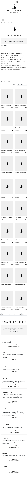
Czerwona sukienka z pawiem (7, 240)
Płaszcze (20, 49)
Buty (15, 71)
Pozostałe (16, 76)
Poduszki (9, 69)
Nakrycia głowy (5, 53)
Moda (13, 47)
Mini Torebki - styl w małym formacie (11, 65)
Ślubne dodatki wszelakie (8, 78)
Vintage (3, 61)
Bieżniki (3, 69)
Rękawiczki (23, 67)
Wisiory (18, 73)
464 (20, 314)
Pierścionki (10, 67)
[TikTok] (17, 2)
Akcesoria (9, 51)
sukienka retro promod (6, 127)
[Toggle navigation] (3, 20)
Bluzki (18, 47)
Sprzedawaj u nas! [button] (6, 14)
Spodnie (3, 51)
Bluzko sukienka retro (20, 150)
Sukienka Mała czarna (6, 195)
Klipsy (22, 59)
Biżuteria (4, 47)
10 (14, 314)
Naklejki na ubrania (7, 71)
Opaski (3, 55)
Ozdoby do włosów (18, 51)
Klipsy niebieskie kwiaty (20, 262)
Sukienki (3, 67)
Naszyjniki (10, 59)
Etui (13, 73)
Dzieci (9, 47)
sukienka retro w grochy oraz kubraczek (7, 105)
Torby (7, 55)
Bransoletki (19, 57)
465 (23, 314)
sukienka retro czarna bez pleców (21, 105)
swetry (23, 76)
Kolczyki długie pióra (6, 284)
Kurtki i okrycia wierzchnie (9, 49)
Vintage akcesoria (20, 61)
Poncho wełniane (6, 73)
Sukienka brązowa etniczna (21, 172)
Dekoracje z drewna (6, 76)
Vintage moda (10, 61)
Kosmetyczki (16, 69)
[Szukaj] (20, 15)
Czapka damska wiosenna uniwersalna (21, 127)
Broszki (3, 59)
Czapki (3, 57)
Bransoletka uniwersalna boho (7, 217)
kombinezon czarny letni (21, 217)
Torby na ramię (15, 55)
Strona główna (4, 22)
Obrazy (17, 67)
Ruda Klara (14, 9)
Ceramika (12, 57)
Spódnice (23, 47)
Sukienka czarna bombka (7, 172)
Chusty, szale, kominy (17, 53)
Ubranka (23, 55)
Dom (7, 57)
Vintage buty (4, 63)
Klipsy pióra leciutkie (20, 284)
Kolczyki (16, 59)
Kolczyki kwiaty (18, 240)
